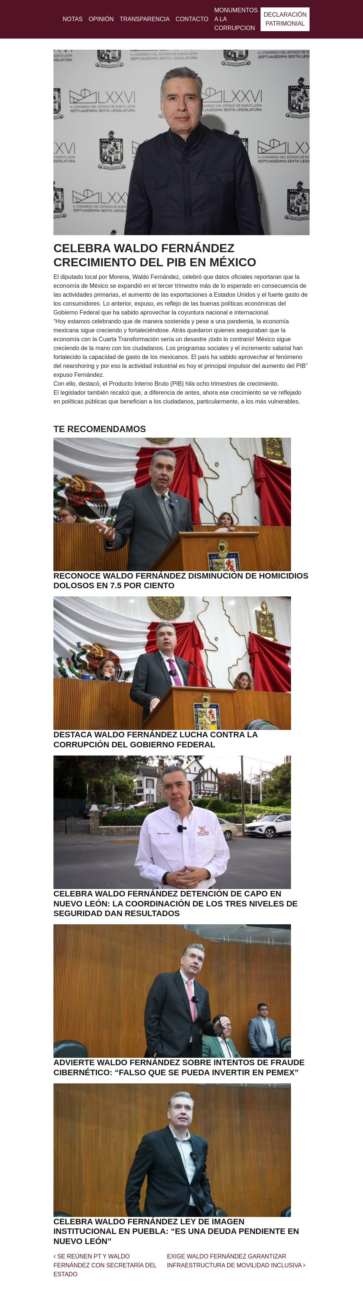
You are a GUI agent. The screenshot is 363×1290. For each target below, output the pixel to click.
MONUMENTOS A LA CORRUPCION (236, 19)
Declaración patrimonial (285, 19)
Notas (73, 19)
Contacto (192, 19)
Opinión (101, 19)
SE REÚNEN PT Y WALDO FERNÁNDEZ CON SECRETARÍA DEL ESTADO (104, 1265)
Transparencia (145, 19)
